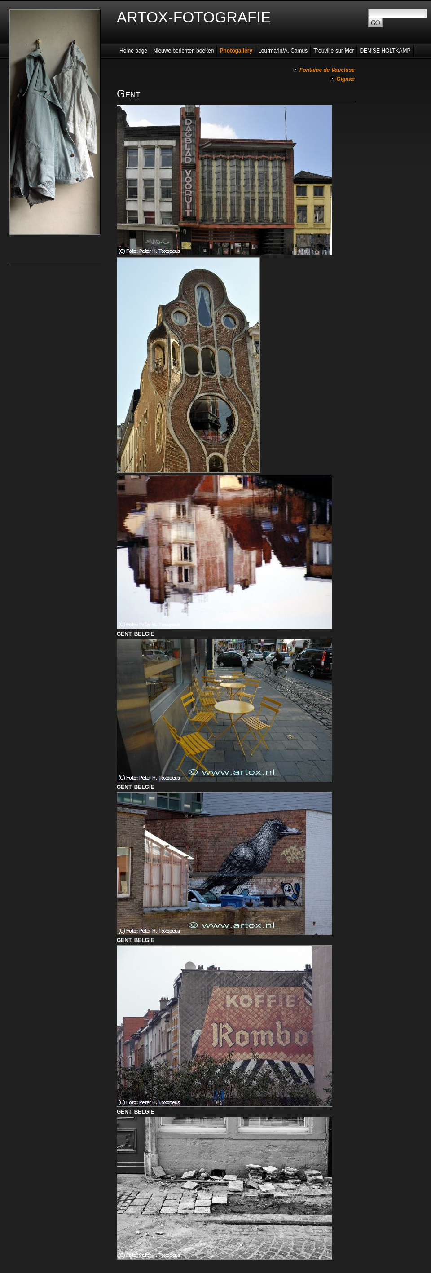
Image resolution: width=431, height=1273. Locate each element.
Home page (133, 51)
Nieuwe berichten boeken (183, 51)
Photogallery (236, 51)
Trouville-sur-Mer (333, 51)
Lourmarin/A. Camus (283, 51)
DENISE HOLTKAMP (385, 51)
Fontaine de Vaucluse (327, 70)
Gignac (345, 79)
